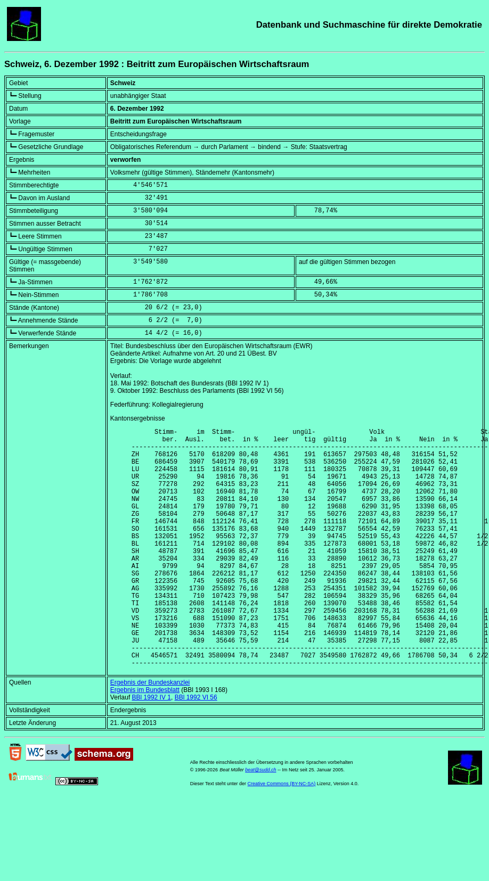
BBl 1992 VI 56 (196, 748)
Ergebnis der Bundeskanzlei (150, 733)
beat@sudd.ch (260, 821)
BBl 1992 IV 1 (151, 748)
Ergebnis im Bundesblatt (145, 741)
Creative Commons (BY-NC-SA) (282, 834)
